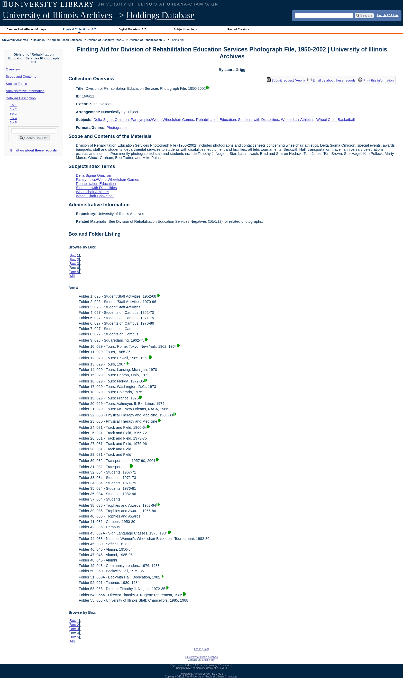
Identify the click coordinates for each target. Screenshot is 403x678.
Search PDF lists (387, 15)
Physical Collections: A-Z (79, 29)
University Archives (15, 39)
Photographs (116, 128)
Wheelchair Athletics (297, 120)
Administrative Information (25, 91)
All (71, 276)
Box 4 (13, 118)
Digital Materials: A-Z (132, 29)
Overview (13, 69)
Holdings (39, 39)
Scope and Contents (21, 76)
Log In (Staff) (201, 649)
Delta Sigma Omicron (111, 120)
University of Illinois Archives (57, 15)
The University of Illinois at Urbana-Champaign (211, 676)
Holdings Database (160, 15)
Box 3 (13, 113)
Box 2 (13, 109)
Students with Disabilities (258, 120)
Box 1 (13, 104)
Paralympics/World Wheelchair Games (162, 120)
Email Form (208, 659)
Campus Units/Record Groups (26, 29)
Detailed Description (21, 98)
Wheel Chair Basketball (335, 120)
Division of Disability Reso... (105, 39)
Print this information (376, 80)
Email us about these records (33, 150)
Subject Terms (16, 84)
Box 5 (13, 122)
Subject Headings (185, 29)
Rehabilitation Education (216, 120)
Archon (198, 673)
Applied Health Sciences (66, 39)
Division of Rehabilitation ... (147, 39)
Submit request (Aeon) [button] (286, 80)
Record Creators (238, 29)
